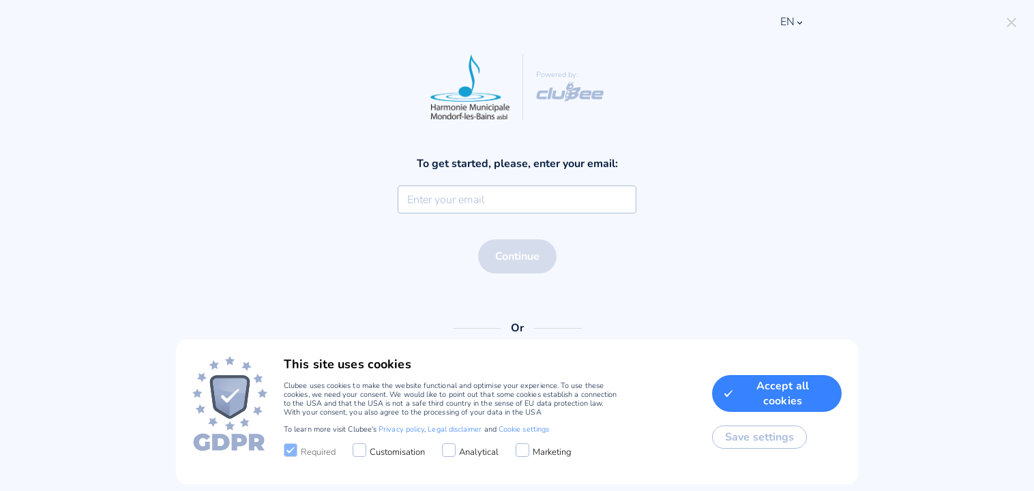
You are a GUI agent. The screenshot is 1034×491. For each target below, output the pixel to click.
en (792, 22)
